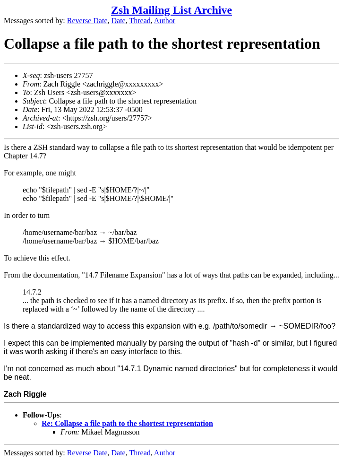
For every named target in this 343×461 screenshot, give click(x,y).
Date (118, 21)
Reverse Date (87, 21)
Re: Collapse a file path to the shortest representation (127, 423)
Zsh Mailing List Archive (171, 10)
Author (164, 21)
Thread (139, 21)
